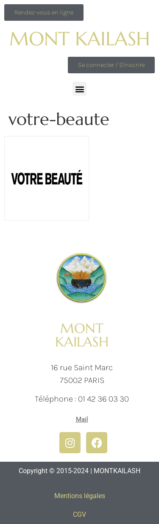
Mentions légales (79, 496)
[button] (79, 89)
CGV (79, 514)
